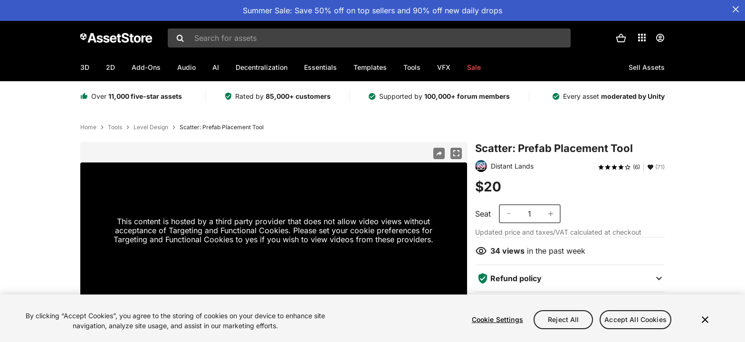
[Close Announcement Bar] (735, 9)
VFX (443, 67)
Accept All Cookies (635, 319)
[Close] (705, 319)
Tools (411, 67)
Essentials (320, 67)
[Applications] (642, 37)
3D (84, 67)
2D (110, 67)
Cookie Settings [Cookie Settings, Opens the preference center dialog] (497, 319)
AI (215, 67)
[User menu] (660, 38)
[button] (621, 38)
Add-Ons (146, 67)
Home (88, 127)
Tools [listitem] (115, 127)
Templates (370, 67)
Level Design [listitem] (151, 127)
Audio (186, 67)
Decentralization (261, 67)
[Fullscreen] (456, 153)
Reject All (563, 319)
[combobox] (369, 38)
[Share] (439, 153)
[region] (372, 318)
